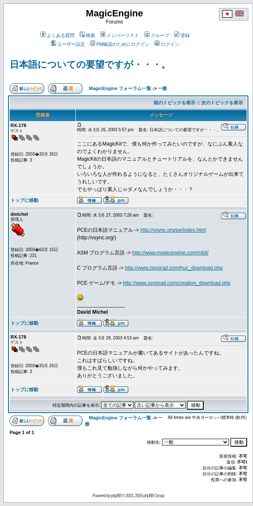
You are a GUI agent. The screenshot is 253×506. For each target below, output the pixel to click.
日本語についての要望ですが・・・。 (90, 64)
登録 (182, 35)
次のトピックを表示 (222, 102)
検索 (87, 35)
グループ (156, 35)
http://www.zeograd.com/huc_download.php (174, 268)
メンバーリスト (119, 35)
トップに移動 (24, 200)
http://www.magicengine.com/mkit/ (170, 253)
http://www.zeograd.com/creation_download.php (177, 283)
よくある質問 (57, 35)
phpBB (116, 495)
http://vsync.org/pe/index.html (173, 230)
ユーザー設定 (68, 44)
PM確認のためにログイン (120, 44)
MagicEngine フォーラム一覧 (120, 88)
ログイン (166, 44)
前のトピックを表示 (174, 102)
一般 (162, 88)
